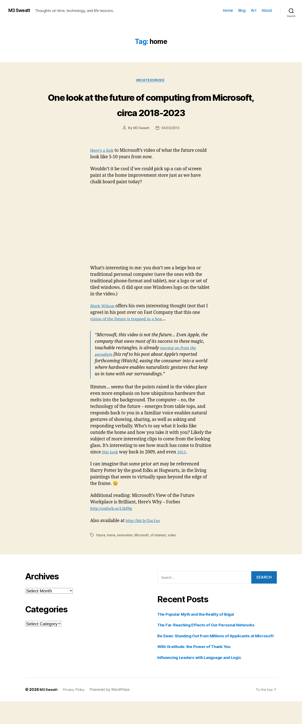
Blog (242, 10)
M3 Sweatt (21, 10)
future (100, 551)
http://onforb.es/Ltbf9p (113, 525)
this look (111, 468)
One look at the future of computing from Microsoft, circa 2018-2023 (151, 112)
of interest (160, 551)
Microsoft (142, 551)
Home (228, 10)
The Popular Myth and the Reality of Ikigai (200, 630)
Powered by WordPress (113, 712)
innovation (126, 551)
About (267, 10)
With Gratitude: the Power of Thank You (199, 669)
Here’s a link (103, 166)
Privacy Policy (76, 712)
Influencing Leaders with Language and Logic (205, 680)
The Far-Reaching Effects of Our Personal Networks (211, 641)
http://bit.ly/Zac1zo (145, 536)
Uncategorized (151, 81)
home (111, 551)
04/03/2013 (170, 144)
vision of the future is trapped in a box (130, 335)
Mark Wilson (103, 322)
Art (253, 10)
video (174, 551)
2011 (184, 468)
